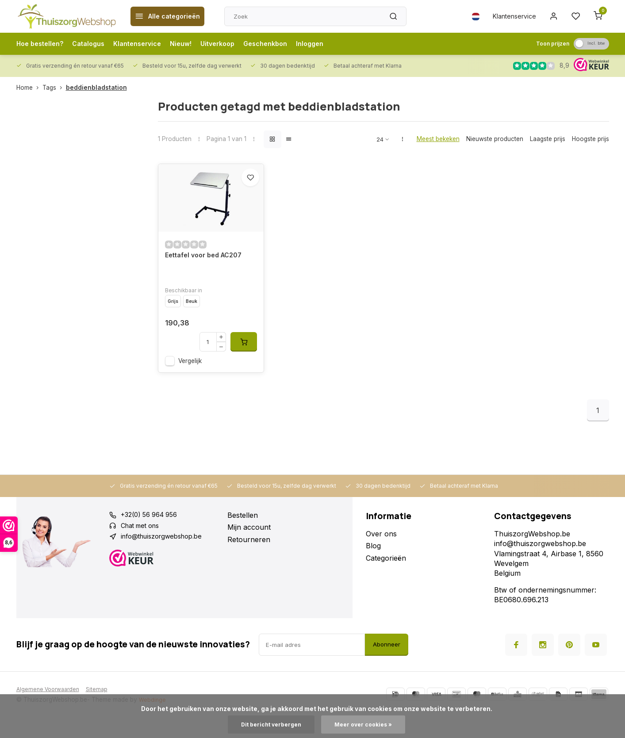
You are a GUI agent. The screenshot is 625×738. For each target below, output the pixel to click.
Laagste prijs (547, 138)
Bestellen (242, 536)
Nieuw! (196, 43)
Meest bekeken (438, 138)
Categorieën (386, 578)
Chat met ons (143, 548)
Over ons (381, 554)
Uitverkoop (236, 43)
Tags (54, 87)
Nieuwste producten (494, 138)
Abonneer (386, 665)
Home (29, 87)
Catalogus (95, 43)
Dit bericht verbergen (268, 724)
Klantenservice (508, 16)
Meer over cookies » (366, 724)
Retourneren (248, 560)
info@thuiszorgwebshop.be (167, 560)
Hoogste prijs (590, 138)
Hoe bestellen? (42, 43)
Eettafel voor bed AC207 (208, 276)
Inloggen (336, 43)
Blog (373, 566)
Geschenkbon (288, 43)
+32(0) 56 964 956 (153, 536)
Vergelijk (190, 381)
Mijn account (249, 548)
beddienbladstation (96, 87)
